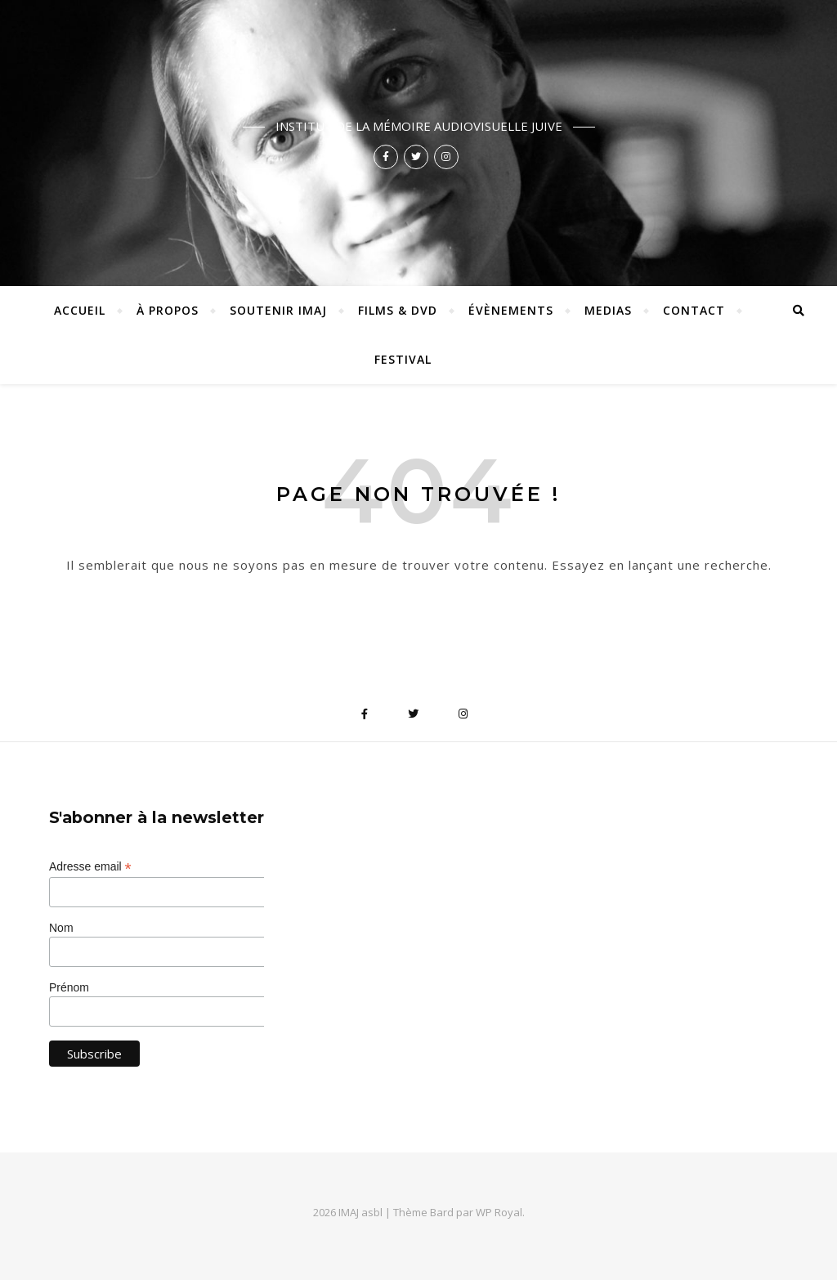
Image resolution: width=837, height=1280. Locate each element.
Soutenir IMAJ (278, 310)
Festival (403, 359)
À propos (168, 310)
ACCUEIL (79, 310)
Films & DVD (397, 310)
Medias (608, 310)
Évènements (510, 310)
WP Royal (499, 1212)
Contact (694, 310)
